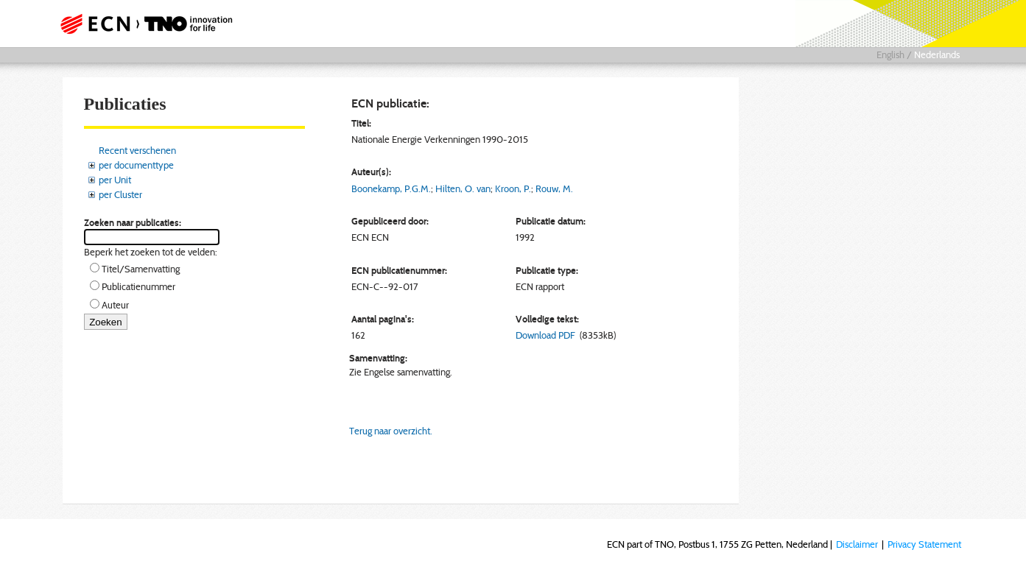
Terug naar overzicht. (390, 431)
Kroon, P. (513, 188)
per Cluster (120, 194)
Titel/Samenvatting (141, 269)
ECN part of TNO (141, 23)
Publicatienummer (138, 286)
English (890, 54)
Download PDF (545, 335)
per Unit (115, 180)
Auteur (115, 305)
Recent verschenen (137, 150)
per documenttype (136, 165)
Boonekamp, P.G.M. (391, 188)
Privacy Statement (924, 544)
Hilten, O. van (463, 188)
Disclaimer (857, 544)
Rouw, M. (554, 188)
